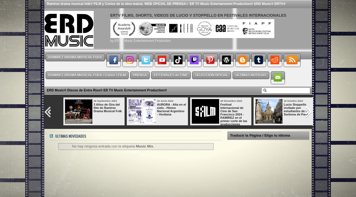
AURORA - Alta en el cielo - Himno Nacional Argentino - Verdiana (171, 109)
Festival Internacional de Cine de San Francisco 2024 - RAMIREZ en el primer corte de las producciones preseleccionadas (219, 116)
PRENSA (140, 75)
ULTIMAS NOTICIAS (251, 75)
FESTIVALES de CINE (170, 75)
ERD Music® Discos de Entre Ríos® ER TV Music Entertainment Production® (107, 90)
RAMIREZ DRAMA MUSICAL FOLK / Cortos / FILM (87, 75)
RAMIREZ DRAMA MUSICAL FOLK (75, 57)
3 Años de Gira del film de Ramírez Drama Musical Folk (108, 108)
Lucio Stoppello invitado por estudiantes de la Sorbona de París (296, 109)
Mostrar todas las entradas (178, 146)
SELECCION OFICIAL (211, 75)
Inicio (135, 155)
